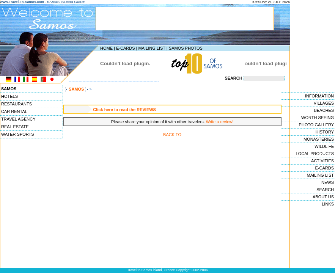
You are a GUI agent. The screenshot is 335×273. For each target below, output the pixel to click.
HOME (106, 48)
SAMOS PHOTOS (186, 48)
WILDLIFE (324, 146)
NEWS (327, 182)
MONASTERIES (319, 139)
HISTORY (325, 132)
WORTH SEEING (317, 117)
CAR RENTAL (14, 111)
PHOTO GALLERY (316, 124)
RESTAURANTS (16, 104)
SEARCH (325, 189)
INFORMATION (319, 96)
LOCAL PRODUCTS (315, 153)
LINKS (328, 204)
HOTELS (9, 96)
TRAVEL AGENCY (18, 119)
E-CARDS (125, 48)
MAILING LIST (151, 48)
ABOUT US (323, 197)
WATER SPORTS (17, 134)
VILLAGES (324, 103)
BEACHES (324, 110)
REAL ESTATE (15, 126)
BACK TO (172, 134)
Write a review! (220, 121)
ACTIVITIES (322, 160)
